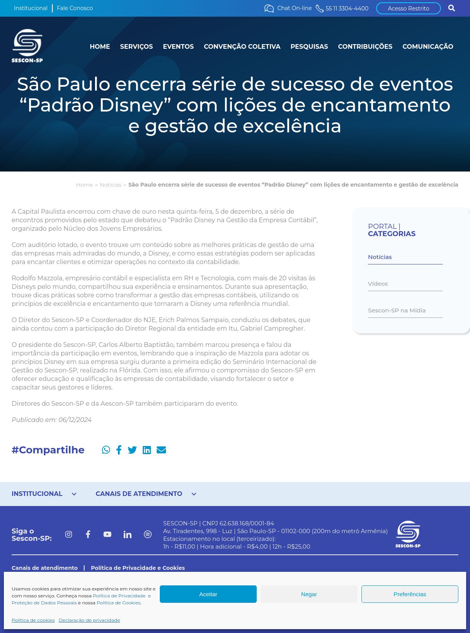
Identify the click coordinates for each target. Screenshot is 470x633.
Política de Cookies (118, 603)
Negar (309, 594)
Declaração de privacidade (89, 620)
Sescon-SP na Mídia (397, 310)
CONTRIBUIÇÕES (365, 46)
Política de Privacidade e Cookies (138, 567)
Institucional (31, 8)
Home (84, 184)
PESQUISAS (309, 46)
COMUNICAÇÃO (428, 46)
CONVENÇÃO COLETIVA (242, 46)
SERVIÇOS (136, 46)
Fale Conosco (75, 8)
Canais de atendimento (45, 567)
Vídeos (378, 283)
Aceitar (208, 594)
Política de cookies (33, 620)
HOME (100, 46)
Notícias (110, 184)
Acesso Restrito (408, 8)
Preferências (410, 594)
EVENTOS (178, 46)
